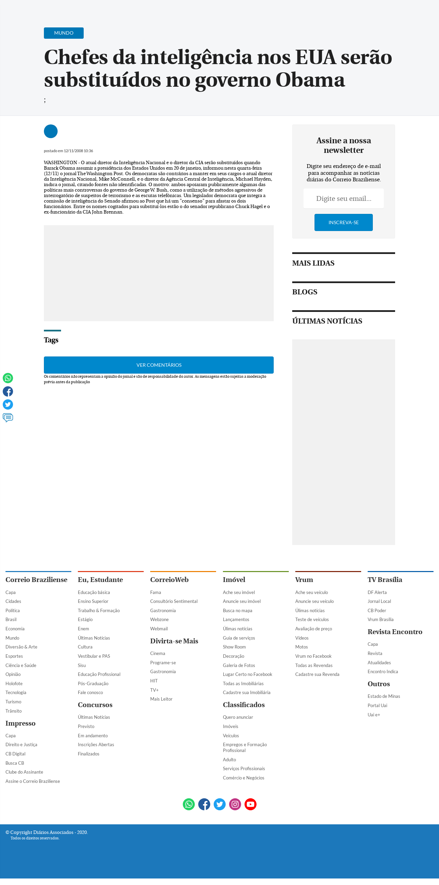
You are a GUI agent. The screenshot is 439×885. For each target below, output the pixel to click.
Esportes (14, 662)
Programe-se (163, 669)
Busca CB (14, 769)
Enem (83, 635)
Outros (379, 690)
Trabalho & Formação (99, 617)
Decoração (233, 662)
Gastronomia (163, 617)
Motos (301, 653)
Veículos (231, 742)
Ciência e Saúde (20, 672)
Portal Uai (377, 712)
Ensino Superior (93, 607)
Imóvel (234, 587)
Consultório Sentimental (174, 607)
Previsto (86, 733)
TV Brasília (385, 587)
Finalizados (88, 760)
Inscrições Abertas (96, 751)
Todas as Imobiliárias (243, 690)
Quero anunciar (238, 724)
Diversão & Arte (21, 653)
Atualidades (379, 669)
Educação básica (94, 599)
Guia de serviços (239, 644)
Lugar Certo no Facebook (247, 680)
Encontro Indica (383, 678)
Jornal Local (379, 607)
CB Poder (377, 617)
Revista (375, 660)
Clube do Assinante (24, 778)
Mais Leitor (161, 705)
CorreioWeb (169, 587)
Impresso (20, 730)
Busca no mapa (237, 617)
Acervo (170, 9)
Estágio (85, 626)
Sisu (82, 672)
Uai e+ (374, 721)
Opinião (13, 680)
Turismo (13, 708)
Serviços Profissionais (244, 775)
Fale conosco (90, 699)
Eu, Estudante (100, 587)
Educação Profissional (99, 680)
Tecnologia (15, 699)
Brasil (10, 626)
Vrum (304, 587)
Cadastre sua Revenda (317, 680)
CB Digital (15, 760)
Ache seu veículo (311, 599)
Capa (10, 599)
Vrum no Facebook (313, 662)
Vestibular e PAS (94, 662)
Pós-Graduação (93, 690)
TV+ (154, 696)
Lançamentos (236, 626)
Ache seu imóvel (239, 599)
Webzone (159, 626)
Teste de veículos (312, 626)
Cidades (13, 607)
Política (12, 617)
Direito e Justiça (21, 751)
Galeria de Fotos (239, 672)
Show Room (234, 653)
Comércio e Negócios (243, 784)
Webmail (159, 635)
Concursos (95, 711)
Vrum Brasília (381, 626)
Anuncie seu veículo (314, 607)
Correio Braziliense (36, 587)
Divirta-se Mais (174, 648)
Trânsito (13, 717)
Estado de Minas (384, 703)
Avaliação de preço (313, 635)
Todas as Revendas (314, 672)
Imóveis (230, 733)
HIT (154, 687)
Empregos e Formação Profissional (245, 754)
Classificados (244, 711)
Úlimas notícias (237, 635)
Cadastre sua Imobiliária (247, 699)
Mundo (12, 644)
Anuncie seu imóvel (242, 607)
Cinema (157, 660)
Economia (15, 635)
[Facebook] (389, 11)
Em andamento (93, 742)
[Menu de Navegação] (18, 8)
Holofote (14, 690)
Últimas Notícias (94, 644)
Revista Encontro (395, 638)
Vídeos (302, 644)
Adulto (229, 766)
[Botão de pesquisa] (38, 8)
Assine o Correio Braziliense (32, 787)
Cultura (85, 653)
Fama (155, 599)
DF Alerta (377, 599)
